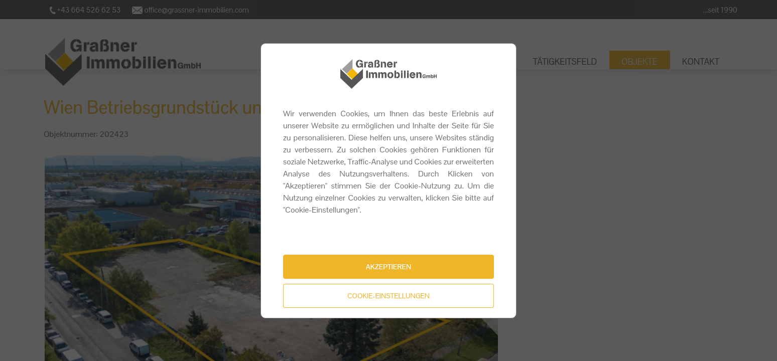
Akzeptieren (388, 266)
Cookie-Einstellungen (388, 295)
